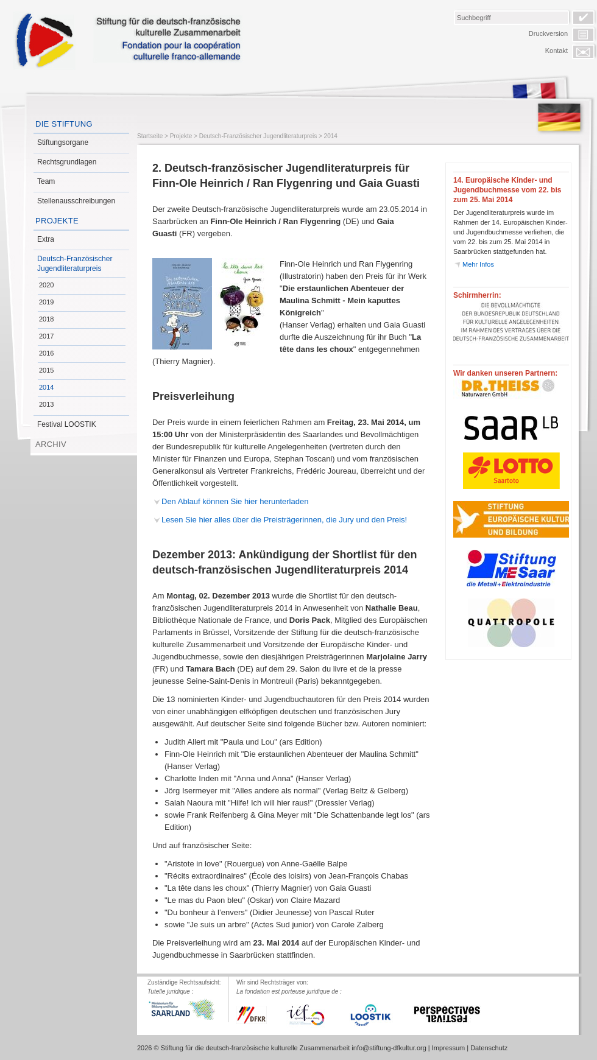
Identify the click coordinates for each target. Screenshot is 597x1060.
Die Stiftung (64, 123)
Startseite (150, 136)
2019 (46, 302)
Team (46, 181)
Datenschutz (488, 1047)
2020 (46, 285)
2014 (46, 387)
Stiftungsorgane (62, 142)
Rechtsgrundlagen (66, 162)
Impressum (448, 1047)
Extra (45, 239)
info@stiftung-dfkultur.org (388, 1047)
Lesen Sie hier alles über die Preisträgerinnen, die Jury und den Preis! (284, 519)
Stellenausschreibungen (76, 201)
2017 (46, 336)
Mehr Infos (478, 264)
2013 (46, 404)
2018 (46, 319)
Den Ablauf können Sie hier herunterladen (234, 501)
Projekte (57, 220)
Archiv (50, 444)
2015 (46, 370)
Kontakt (556, 50)
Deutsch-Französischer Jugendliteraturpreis (74, 263)
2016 (46, 353)
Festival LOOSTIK (66, 424)
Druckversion (548, 33)
